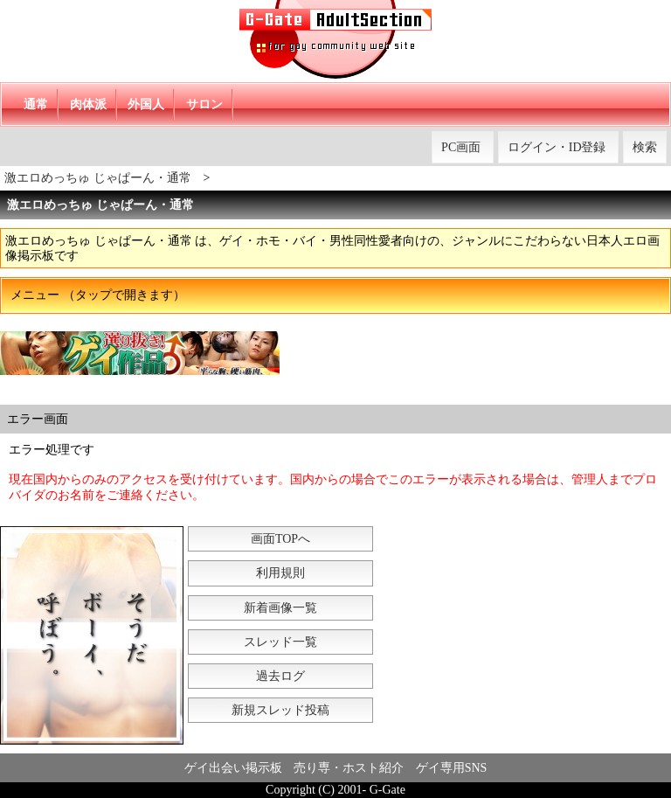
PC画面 (461, 147)
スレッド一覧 (280, 642)
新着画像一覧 (280, 607)
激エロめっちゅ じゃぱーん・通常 (97, 177)
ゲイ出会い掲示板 (233, 767)
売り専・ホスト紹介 (349, 767)
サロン (204, 104)
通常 (36, 104)
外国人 (146, 104)
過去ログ (280, 676)
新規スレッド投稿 (280, 710)
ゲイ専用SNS (452, 767)
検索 (645, 147)
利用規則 (280, 572)
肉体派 (88, 104)
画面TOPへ (280, 538)
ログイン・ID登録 (557, 147)
